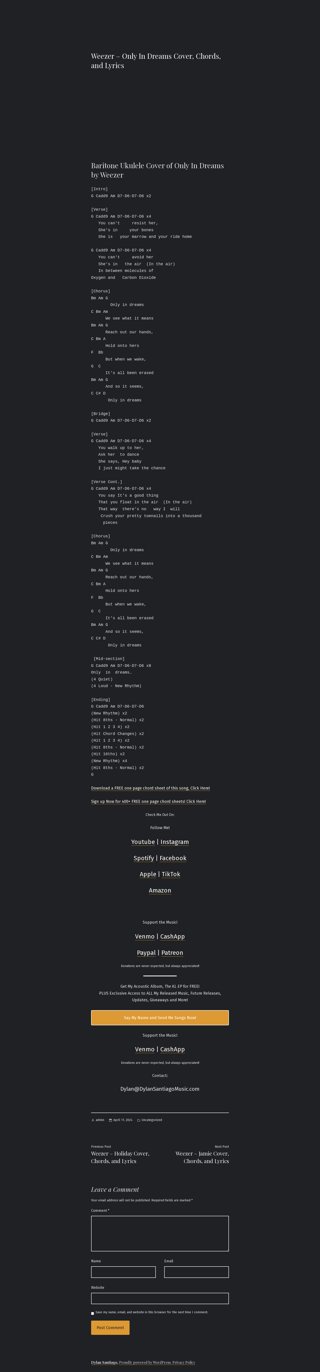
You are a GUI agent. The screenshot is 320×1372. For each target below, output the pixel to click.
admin (100, 1120)
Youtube (143, 842)
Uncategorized (152, 1120)
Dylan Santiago (104, 1362)
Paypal (146, 952)
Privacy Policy (183, 1362)
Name (96, 1261)
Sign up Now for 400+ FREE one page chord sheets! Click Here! (148, 801)
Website (97, 1287)
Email (168, 1261)
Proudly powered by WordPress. (145, 1362)
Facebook (173, 858)
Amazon (160, 890)
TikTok (171, 874)
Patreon (172, 952)
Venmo (145, 936)
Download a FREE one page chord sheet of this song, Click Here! (150, 788)
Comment (100, 1210)
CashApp (172, 936)
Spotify (144, 858)
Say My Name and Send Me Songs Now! (160, 1017)
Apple (148, 874)
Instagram (174, 842)
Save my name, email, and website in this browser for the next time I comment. (152, 1312)
